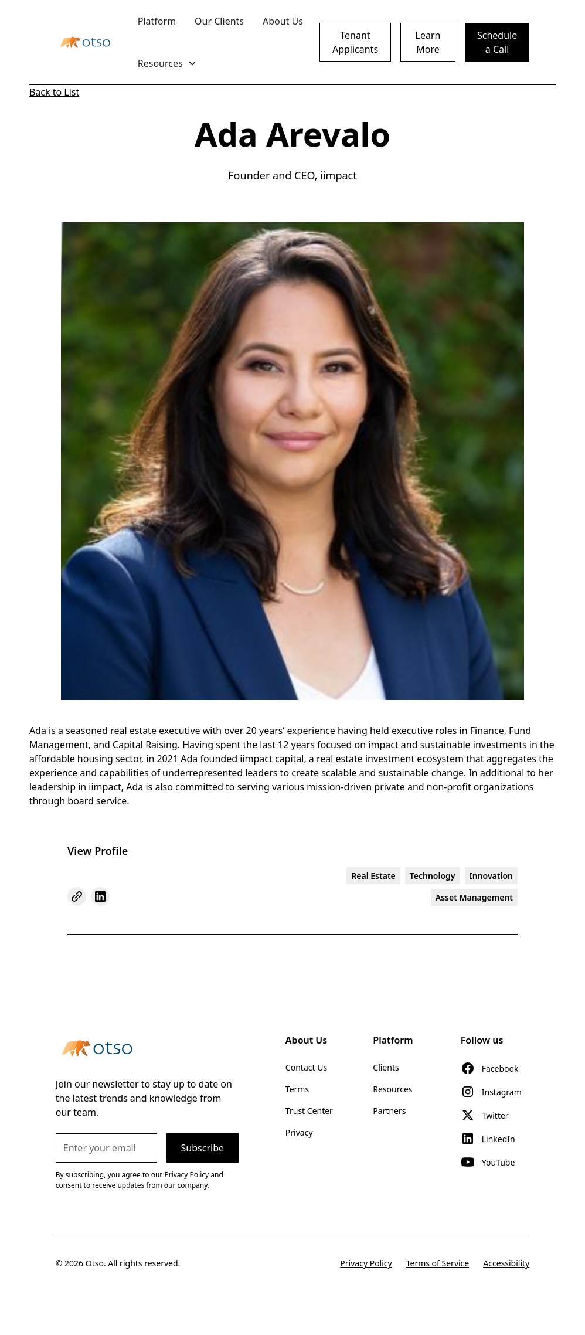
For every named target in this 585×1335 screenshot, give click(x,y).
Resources (392, 1089)
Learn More (428, 42)
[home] (85, 42)
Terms (297, 1089)
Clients (386, 1067)
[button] (167, 63)
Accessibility (506, 1263)
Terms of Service (438, 1263)
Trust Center (309, 1110)
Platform (157, 21)
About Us (283, 21)
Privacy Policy (366, 1263)
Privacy (299, 1132)
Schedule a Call (497, 42)
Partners (389, 1110)
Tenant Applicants (355, 42)
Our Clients (219, 21)
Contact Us (306, 1067)
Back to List (54, 92)
